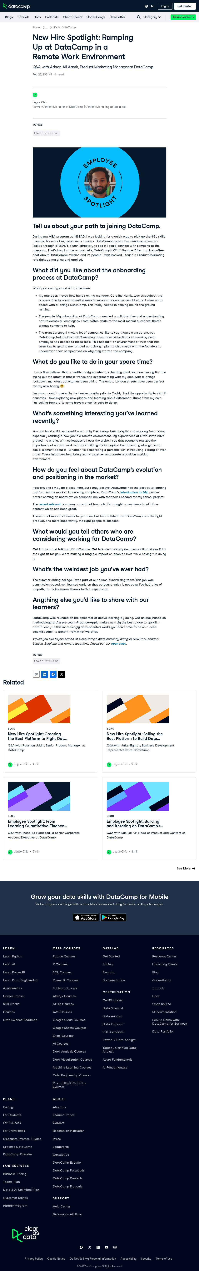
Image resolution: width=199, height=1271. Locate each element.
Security (108, 972)
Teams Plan (11, 1182)
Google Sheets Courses (70, 1028)
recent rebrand (50, 504)
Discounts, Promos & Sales (22, 1139)
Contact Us (61, 1154)
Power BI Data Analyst (119, 1040)
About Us (59, 1107)
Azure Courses (63, 1004)
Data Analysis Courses (69, 1051)
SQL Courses (62, 972)
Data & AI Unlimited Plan (21, 1190)
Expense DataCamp (17, 1147)
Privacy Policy (34, 1258)
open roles (118, 643)
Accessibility (129, 1258)
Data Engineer (113, 1024)
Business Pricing (15, 1174)
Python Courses (64, 956)
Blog (49, 27)
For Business (12, 1123)
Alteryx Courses (64, 996)
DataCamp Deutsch (67, 1178)
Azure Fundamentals (117, 1059)
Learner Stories (64, 1115)
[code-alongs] (96, 17)
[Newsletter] (117, 17)
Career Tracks (13, 996)
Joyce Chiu (40, 102)
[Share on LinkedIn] (44, 674)
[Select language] (149, 6)
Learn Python (12, 956)
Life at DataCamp (68, 27)
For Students (12, 1115)
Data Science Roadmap (20, 1020)
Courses (9, 1012)
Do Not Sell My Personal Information (93, 1258)
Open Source (161, 1004)
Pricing (108, 964)
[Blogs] (8, 17)
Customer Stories (15, 1198)
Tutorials (158, 988)
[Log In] (165, 6)
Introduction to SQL (134, 492)
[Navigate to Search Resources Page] (139, 17)
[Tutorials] (23, 17)
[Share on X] (61, 674)
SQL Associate (113, 1032)
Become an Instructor (68, 1131)
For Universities (14, 1131)
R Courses (60, 964)
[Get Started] (185, 6)
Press (57, 1139)
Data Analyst (112, 1016)
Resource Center (164, 956)
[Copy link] (36, 674)
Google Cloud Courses (69, 1020)
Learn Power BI (14, 972)
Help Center (61, 1206)
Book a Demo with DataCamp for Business (169, 1021)
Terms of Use (164, 1258)
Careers (58, 1123)
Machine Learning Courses (72, 1067)
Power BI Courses (65, 980)
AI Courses (60, 1043)
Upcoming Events (164, 964)
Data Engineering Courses (72, 1075)
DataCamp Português (69, 1170)
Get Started (111, 956)
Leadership (61, 1147)
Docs (156, 996)
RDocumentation (164, 1012)
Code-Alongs (161, 980)
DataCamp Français (67, 1186)
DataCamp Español (67, 1162)
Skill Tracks (11, 1004)
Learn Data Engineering (20, 980)
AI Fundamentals (115, 1067)
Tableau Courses (65, 988)
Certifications (112, 1000)
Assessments (12, 988)
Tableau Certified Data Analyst (119, 1049)
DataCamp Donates (17, 1154)
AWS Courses (62, 1012)
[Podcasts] (51, 17)
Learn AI (9, 964)
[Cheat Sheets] (72, 17)
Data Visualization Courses (72, 1059)
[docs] (37, 17)
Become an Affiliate (67, 1214)
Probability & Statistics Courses (69, 1085)
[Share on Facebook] (53, 674)
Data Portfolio (162, 1031)
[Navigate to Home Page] (16, 6)
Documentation (114, 980)
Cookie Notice (56, 1258)
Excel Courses (63, 1036)
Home (36, 27)
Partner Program (15, 1205)
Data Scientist (113, 1008)
